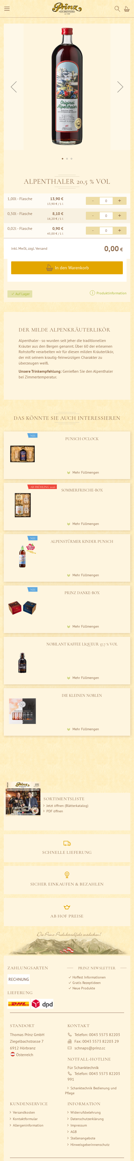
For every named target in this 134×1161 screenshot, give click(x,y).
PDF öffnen (54, 811)
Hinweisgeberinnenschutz (89, 1144)
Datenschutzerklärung (87, 1119)
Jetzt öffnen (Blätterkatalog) (67, 805)
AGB (73, 1132)
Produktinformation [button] (111, 293)
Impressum (78, 1125)
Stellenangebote (82, 1138)
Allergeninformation (28, 1125)
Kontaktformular (25, 1119)
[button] (62, 158)
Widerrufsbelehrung (85, 1112)
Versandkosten (24, 1112)
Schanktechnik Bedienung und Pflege (91, 1090)
